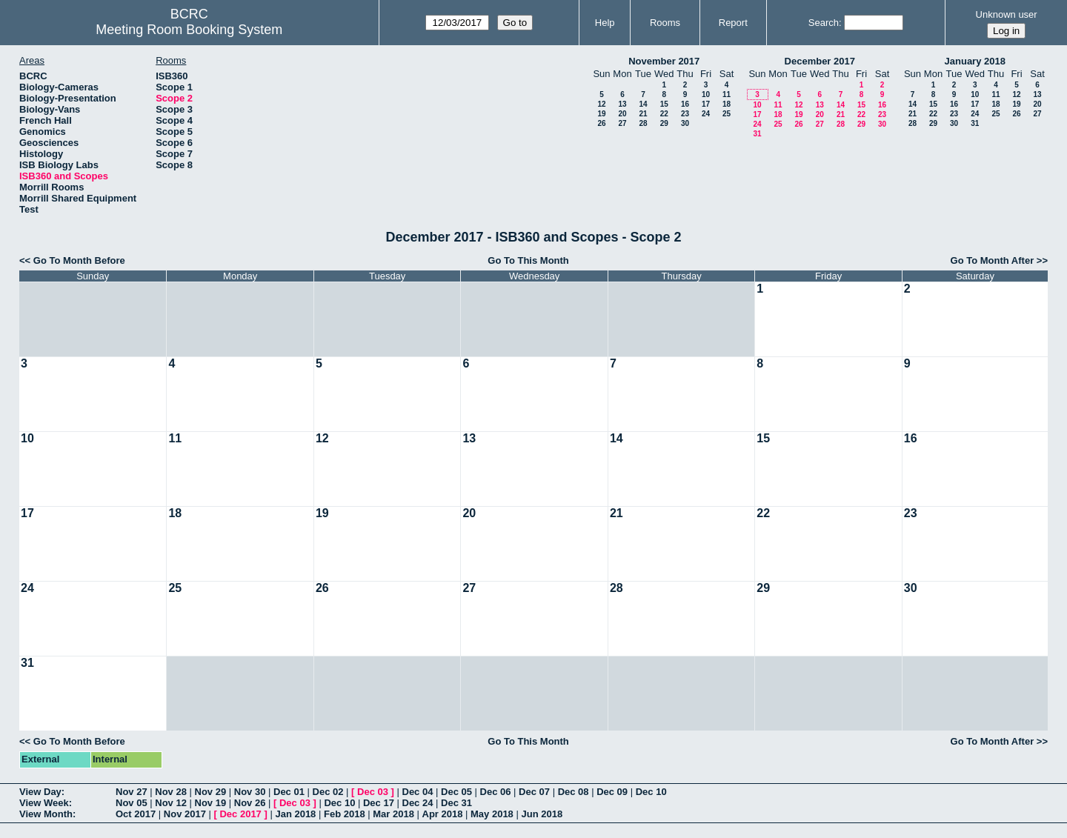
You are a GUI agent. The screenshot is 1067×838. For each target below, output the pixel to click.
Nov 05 (131, 802)
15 (664, 104)
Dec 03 (372, 791)
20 (622, 114)
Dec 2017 (240, 813)
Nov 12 (171, 802)
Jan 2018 (295, 813)
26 (601, 123)
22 (664, 114)
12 (601, 104)
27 (622, 123)
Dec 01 (289, 791)
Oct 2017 (136, 813)
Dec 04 (417, 791)
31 (757, 134)
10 (706, 94)
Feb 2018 (344, 813)
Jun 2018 (541, 813)
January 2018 (975, 61)
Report (733, 22)
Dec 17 (378, 802)
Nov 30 (250, 791)
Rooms (665, 22)
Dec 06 (495, 791)
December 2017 (820, 61)
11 (726, 94)
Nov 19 (211, 802)
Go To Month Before (79, 260)
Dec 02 (328, 791)
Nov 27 (131, 791)
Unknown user (1006, 14)
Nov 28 (171, 791)
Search (823, 22)
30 (685, 123)
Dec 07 (534, 791)
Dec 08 (573, 791)
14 (643, 104)
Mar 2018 (393, 813)
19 (601, 114)
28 (643, 123)
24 (706, 114)
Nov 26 (250, 802)
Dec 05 (456, 791)
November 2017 (663, 61)
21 (643, 114)
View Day (40, 791)
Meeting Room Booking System (189, 29)
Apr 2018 (442, 813)
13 (622, 104)
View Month (46, 813)
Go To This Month (528, 260)
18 (726, 104)
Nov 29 (211, 791)
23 (685, 114)
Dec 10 (651, 791)
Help (605, 22)
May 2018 (492, 813)
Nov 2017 (185, 813)
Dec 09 (612, 791)
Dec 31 (456, 802)
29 (664, 123)
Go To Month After (992, 260)
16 (685, 104)
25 (726, 114)
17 (706, 104)
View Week (44, 802)
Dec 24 (417, 802)
